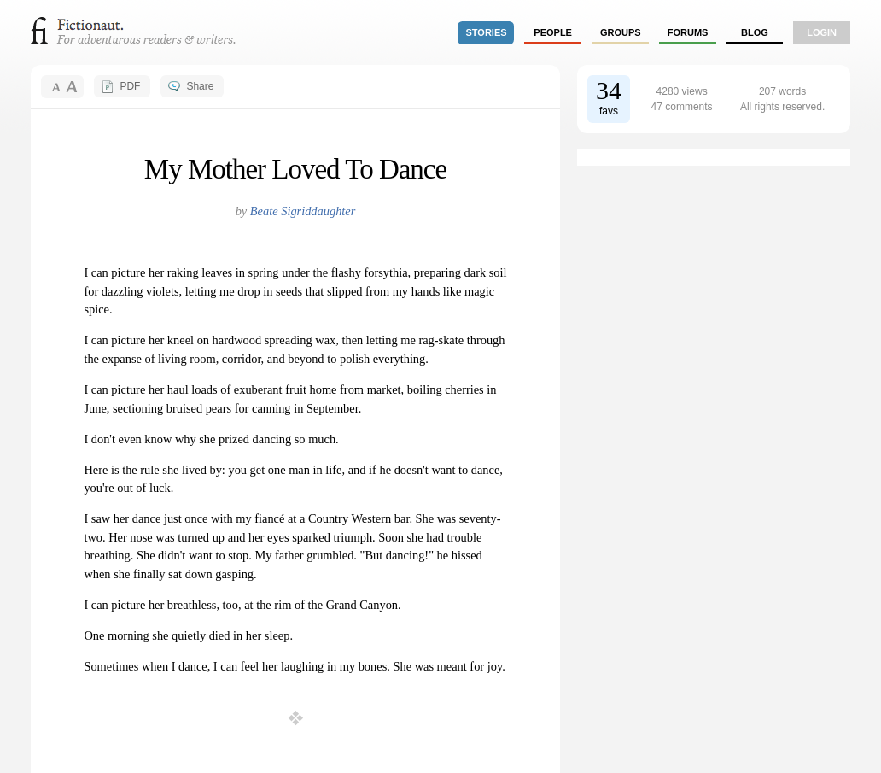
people (553, 32)
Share (199, 86)
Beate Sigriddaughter (303, 211)
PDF (130, 86)
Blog (754, 32)
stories (486, 32)
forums (688, 32)
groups (620, 32)
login (822, 32)
